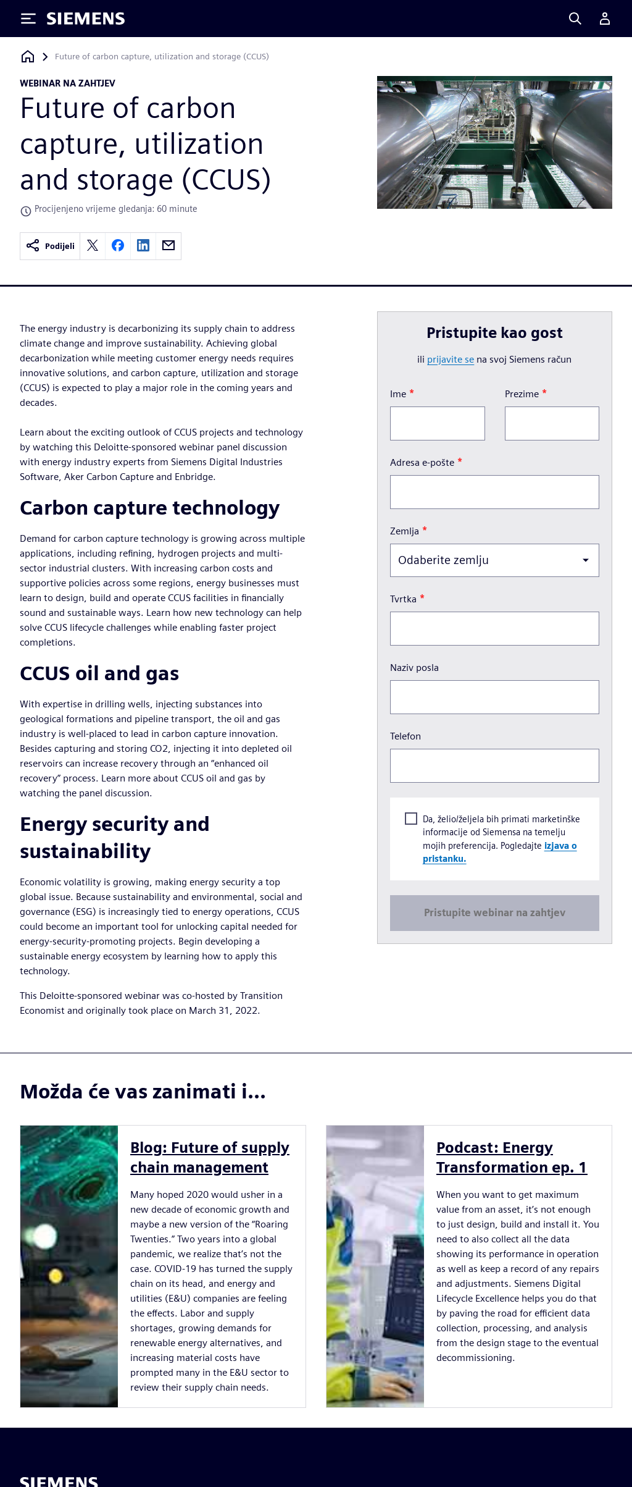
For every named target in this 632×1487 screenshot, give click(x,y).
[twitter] (92, 246)
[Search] (575, 18)
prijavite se (450, 359)
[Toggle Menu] (28, 18)
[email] (168, 246)
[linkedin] (143, 246)
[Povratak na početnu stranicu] (27, 56)
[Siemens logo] (86, 18)
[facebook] (118, 246)
